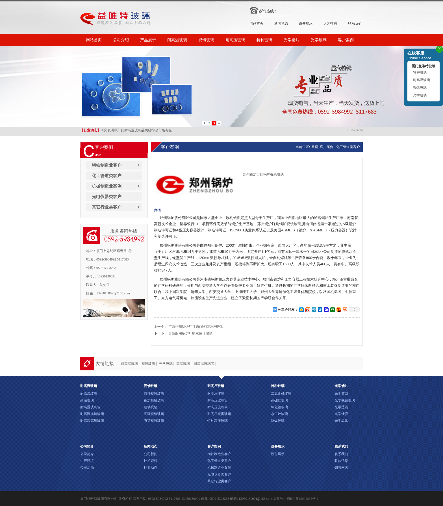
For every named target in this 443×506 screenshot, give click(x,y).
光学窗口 (341, 394)
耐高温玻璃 (177, 40)
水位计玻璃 (279, 414)
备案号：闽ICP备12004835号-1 (295, 499)
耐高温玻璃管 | (205, 364)
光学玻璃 (319, 40)
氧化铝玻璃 (279, 407)
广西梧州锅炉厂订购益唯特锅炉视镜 (195, 327)
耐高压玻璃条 (217, 407)
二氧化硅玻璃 (281, 394)
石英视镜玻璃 (154, 421)
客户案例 (346, 40)
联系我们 (355, 23)
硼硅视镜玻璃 (154, 414)
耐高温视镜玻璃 (92, 414)
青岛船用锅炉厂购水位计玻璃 (190, 333)
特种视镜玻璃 (154, 394)
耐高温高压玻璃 (92, 421)
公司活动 (87, 468)
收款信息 (341, 461)
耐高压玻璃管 (217, 400)
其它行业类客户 (106, 207)
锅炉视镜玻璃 (154, 400)
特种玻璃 (264, 40)
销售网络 (341, 468)
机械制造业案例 (106, 186)
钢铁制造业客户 (106, 165)
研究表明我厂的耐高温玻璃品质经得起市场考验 (126, 131)
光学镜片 (291, 40)
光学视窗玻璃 (345, 400)
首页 (314, 147)
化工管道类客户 (106, 175)
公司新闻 (150, 454)
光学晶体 (341, 421)
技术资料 (150, 461)
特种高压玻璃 (217, 421)
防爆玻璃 (278, 421)
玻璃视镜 (150, 407)
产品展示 (148, 40)
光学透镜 (341, 407)
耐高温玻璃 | (130, 364)
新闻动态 (281, 23)
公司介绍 (121, 40)
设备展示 (305, 23)
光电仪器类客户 (106, 196)
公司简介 (87, 454)
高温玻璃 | (183, 364)
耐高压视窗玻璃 (219, 414)
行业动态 (150, 468)
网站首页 (256, 23)
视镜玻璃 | (149, 364)
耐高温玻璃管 (90, 407)
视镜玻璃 (206, 40)
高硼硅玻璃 (279, 400)
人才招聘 (330, 23)
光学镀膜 (341, 414)
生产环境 (87, 461)
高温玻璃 (87, 400)
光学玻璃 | (166, 364)
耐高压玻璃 (235, 40)
